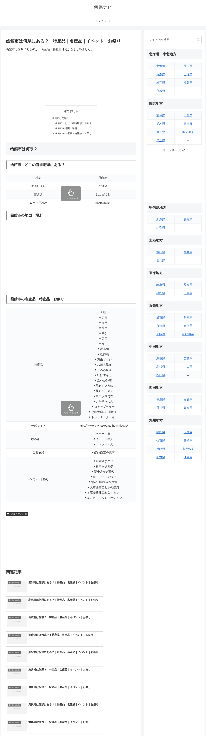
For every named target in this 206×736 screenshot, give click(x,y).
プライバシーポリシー (190, 725)
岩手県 (160, 82)
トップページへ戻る (165, 725)
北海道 (160, 66)
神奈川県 (188, 132)
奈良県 (188, 325)
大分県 (188, 432)
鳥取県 (160, 358)
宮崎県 (188, 440)
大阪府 (160, 334)
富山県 (160, 252)
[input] (174, 39)
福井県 (188, 252)
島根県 (160, 366)
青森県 (160, 74)
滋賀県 (160, 317)
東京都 (188, 123)
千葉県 (188, 115)
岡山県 (160, 375)
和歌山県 (188, 334)
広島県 (188, 358)
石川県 (160, 260)
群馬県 (160, 132)
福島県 (188, 82)
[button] (198, 39)
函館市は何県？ (60, 118)
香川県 (160, 407)
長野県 (188, 219)
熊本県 (160, 457)
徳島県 (160, 399)
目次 (66, 111)
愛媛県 (188, 399)
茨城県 (160, 115)
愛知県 (188, 284)
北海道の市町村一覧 (17, 515)
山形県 (188, 74)
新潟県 (160, 219)
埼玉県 (160, 140)
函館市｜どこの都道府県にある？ (73, 123)
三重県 (188, 293)
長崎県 (160, 449)
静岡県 (160, 293)
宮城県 (160, 91)
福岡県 (160, 432)
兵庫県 (188, 317)
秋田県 (188, 66)
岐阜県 (160, 284)
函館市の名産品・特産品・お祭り (73, 134)
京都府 (160, 325)
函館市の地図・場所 (65, 129)
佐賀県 (160, 440)
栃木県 (160, 123)
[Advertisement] (71, 78)
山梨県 (160, 227)
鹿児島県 (188, 449)
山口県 (188, 366)
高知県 (188, 407)
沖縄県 (188, 457)
